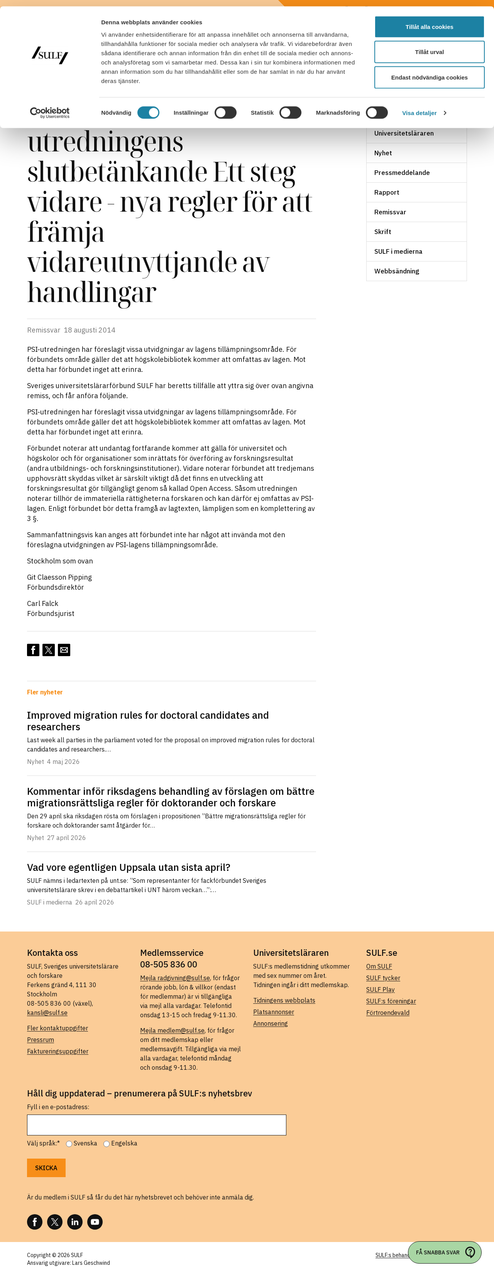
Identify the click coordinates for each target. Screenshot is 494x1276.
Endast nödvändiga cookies (429, 71)
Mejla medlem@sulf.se (172, 1030)
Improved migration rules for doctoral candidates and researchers (148, 720)
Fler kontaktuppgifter (57, 1028)
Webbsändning (396, 271)
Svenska (85, 1143)
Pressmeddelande (402, 172)
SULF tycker (383, 978)
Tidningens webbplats (284, 1000)
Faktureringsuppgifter (57, 1051)
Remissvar (390, 212)
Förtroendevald (387, 1012)
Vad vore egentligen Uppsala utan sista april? (128, 867)
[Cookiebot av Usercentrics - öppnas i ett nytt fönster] (50, 106)
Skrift (382, 231)
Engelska (124, 1143)
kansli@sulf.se (47, 1012)
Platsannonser (273, 1012)
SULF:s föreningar (391, 1001)
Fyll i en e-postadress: (58, 1107)
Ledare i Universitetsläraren (404, 128)
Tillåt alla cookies (429, 20)
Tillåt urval (429, 45)
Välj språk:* (43, 1143)
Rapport (386, 192)
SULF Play (380, 989)
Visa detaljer (419, 106)
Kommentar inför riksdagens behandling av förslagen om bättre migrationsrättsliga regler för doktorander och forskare (171, 796)
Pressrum (40, 1040)
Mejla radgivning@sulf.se (175, 978)
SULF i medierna (398, 251)
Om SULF (379, 966)
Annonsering (270, 1023)
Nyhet (383, 153)
